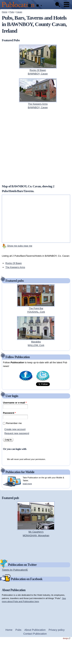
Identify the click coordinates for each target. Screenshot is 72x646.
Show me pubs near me (19, 245)
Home (4, 12)
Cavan (19, 12)
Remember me (14, 423)
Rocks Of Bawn (13, 263)
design (66, 638)
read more (27, 484)
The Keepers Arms (15, 267)
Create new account (15, 429)
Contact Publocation (35, 633)
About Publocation (35, 629)
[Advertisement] (36, 548)
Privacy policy (57, 629)
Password (9, 413)
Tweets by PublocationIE (15, 569)
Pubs (12, 12)
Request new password (16, 433)
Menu (66, 4)
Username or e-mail (14, 402)
